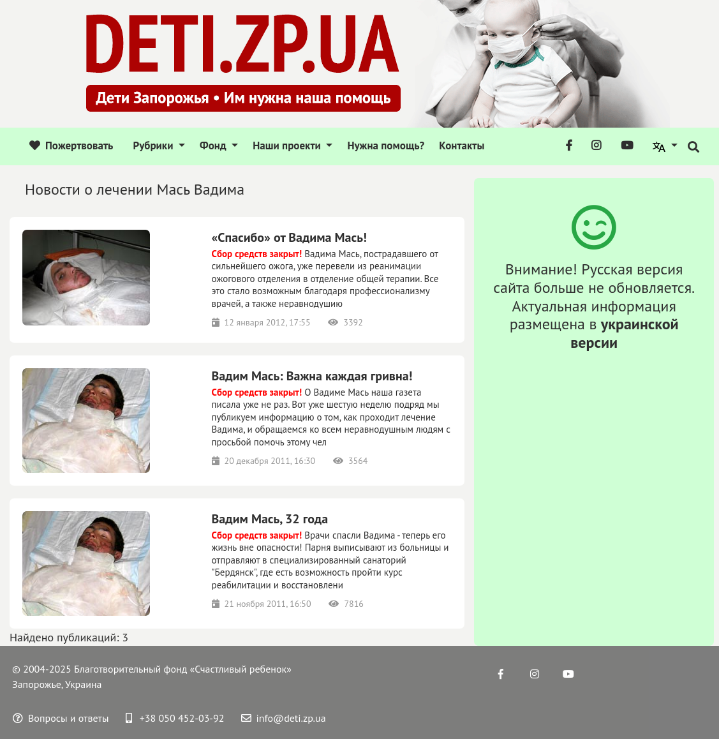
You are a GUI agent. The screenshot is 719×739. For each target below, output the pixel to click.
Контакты (461, 145)
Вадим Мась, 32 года (270, 519)
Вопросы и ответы (61, 718)
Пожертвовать (71, 145)
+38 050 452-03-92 (175, 718)
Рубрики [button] (154, 145)
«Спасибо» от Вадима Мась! (289, 237)
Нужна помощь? (385, 145)
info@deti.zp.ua (283, 718)
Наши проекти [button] (288, 145)
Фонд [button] (214, 145)
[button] (665, 146)
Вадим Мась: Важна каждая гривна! (312, 376)
